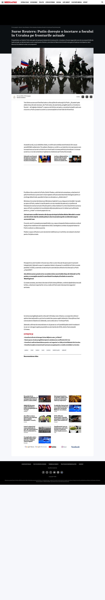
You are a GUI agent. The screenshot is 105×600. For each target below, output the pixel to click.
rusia (43, 350)
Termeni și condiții (53, 464)
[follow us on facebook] (75, 447)
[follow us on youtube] (52, 447)
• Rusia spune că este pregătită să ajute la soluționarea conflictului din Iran (47, 340)
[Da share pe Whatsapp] (91, 97)
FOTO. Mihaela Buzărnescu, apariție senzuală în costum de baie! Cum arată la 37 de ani (61, 418)
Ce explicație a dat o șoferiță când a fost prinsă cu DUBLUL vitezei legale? (30, 439)
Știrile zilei (25, 2)
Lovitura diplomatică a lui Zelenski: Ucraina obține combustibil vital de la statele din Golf (61, 158)
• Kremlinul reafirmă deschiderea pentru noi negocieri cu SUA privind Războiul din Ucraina (52, 342)
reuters (37, 350)
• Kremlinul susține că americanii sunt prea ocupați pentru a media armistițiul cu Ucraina (51, 345)
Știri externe (50, 2)
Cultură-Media (76, 2)
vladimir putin (56, 350)
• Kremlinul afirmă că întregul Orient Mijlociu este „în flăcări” (43, 337)
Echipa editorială (26, 464)
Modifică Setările (52, 468)
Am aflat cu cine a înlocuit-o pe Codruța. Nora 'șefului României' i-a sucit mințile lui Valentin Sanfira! (30, 418)
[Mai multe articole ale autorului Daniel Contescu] (14, 96)
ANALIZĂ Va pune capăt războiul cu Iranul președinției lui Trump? (30, 408)
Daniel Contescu (21, 97)
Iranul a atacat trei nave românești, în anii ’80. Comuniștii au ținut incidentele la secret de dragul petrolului (31, 429)
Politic (41, 2)
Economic (33, 2)
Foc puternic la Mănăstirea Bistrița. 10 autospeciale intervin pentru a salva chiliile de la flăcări (31, 398)
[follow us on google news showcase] (41, 447)
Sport (85, 2)
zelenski (64, 350)
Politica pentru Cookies (39, 464)
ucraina (48, 350)
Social (58, 2)
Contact (81, 464)
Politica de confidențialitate (68, 464)
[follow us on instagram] (64, 447)
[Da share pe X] (87, 97)
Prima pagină (14, 27)
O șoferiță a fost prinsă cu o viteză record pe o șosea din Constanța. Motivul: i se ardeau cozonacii (61, 408)
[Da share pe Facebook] (83, 97)
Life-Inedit (66, 2)
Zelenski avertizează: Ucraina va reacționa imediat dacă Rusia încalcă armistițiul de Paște (30, 158)
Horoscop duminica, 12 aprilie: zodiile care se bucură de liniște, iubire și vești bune (61, 398)
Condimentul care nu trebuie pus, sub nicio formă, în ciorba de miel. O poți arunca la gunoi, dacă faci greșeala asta (61, 429)
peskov (26, 350)
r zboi (32, 350)
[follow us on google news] (29, 447)
